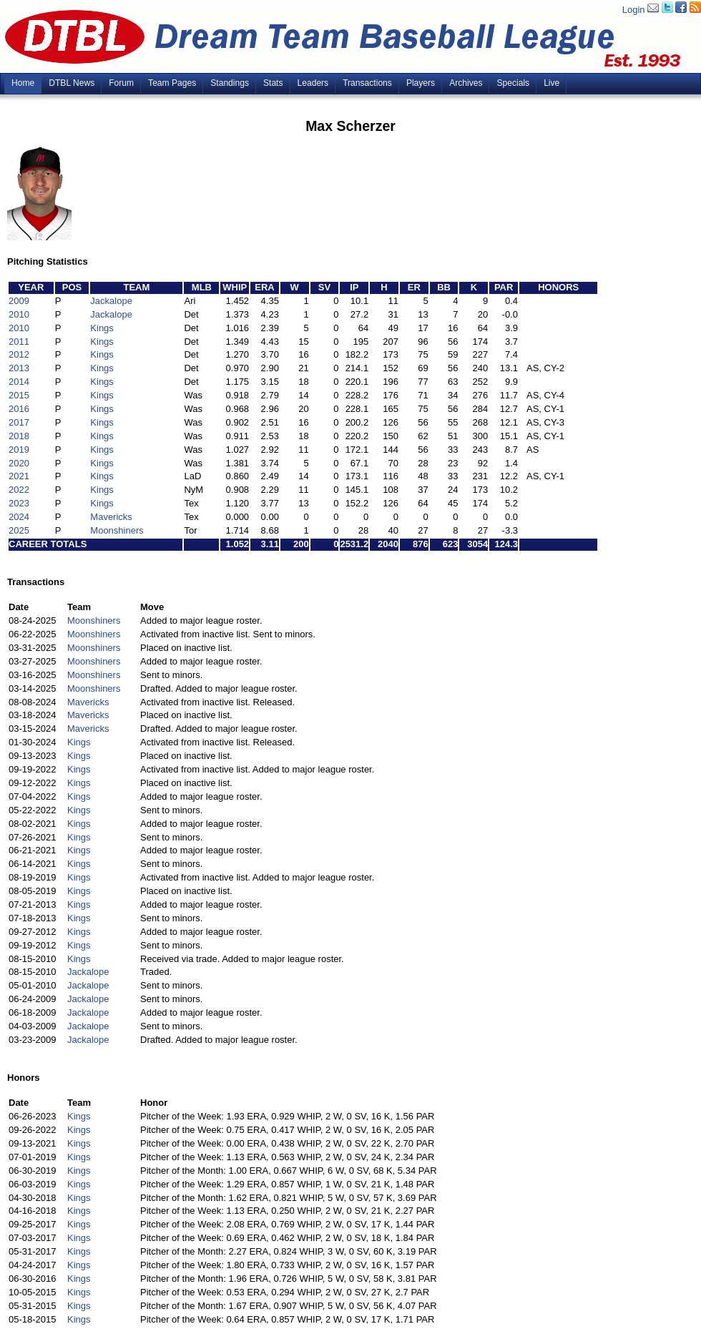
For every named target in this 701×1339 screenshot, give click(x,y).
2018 (19, 436)
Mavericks (111, 516)
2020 (19, 463)
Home (22, 83)
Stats (273, 83)
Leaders (313, 83)
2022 (19, 489)
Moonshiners (116, 530)
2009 (19, 300)
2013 (19, 368)
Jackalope (111, 300)
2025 (19, 530)
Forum (121, 83)
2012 (19, 354)
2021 (19, 476)
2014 (19, 381)
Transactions (367, 83)
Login (633, 9)
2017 (19, 422)
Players (420, 83)
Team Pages (172, 83)
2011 (19, 341)
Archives (465, 83)
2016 (19, 408)
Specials (512, 83)
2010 (19, 314)
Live (551, 83)
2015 (19, 395)
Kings (102, 328)
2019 (19, 449)
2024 (19, 516)
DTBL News (71, 83)
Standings (229, 83)
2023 (19, 503)
